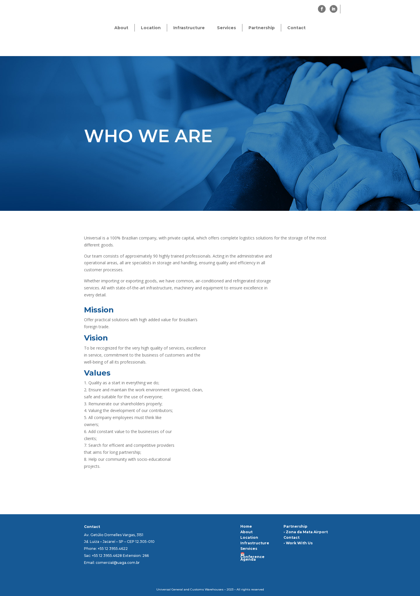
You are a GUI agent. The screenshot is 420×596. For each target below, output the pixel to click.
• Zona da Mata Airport (306, 532)
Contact (296, 27)
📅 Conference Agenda (252, 557)
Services (226, 27)
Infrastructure (189, 27)
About (121, 27)
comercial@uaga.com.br (118, 562)
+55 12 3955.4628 (107, 555)
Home (246, 526)
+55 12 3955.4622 (113, 548)
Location (151, 27)
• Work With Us (298, 543)
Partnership (262, 27)
